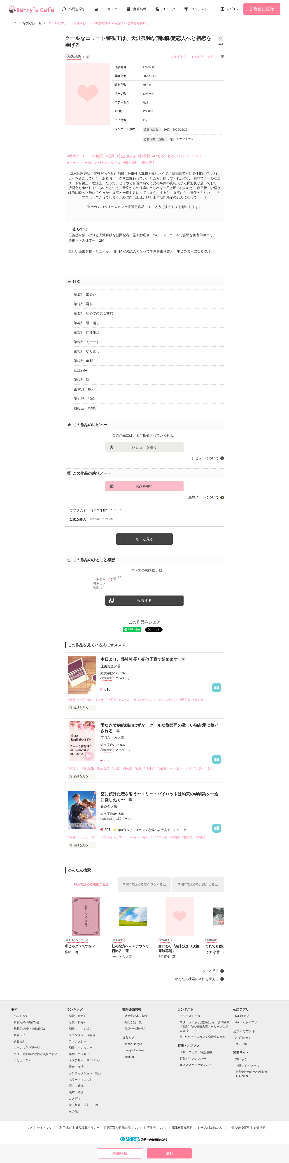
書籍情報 (140, 9)
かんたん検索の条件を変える (197, 979)
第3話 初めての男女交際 (93, 313)
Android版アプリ (246, 1022)
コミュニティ (22, 1060)
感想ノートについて (203, 497)
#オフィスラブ (97, 699)
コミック (168, 9)
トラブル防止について (212, 1127)
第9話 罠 (81, 380)
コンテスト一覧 (190, 1016)
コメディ (75, 1098)
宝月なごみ (108, 738)
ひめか (75, 519)
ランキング (109, 9)
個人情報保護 (240, 1127)
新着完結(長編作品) (26, 1022)
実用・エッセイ (79, 1054)
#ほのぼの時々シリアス (103, 163)
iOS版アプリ (243, 1016)
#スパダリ (125, 699)
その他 (73, 1111)
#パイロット (159, 837)
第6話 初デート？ (88, 342)
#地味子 (149, 768)
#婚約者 (198, 699)
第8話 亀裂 (83, 361)
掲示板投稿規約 (182, 1127)
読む (169, 1153)
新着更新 (19, 1041)
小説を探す (76, 9)
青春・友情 (76, 1066)
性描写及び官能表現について (123, 1127)
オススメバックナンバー (196, 1065)
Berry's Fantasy (134, 1050)
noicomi (129, 1056)
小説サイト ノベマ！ (249, 1065)
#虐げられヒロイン (114, 837)
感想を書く (144, 486)
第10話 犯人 (84, 389)
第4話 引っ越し (86, 323)
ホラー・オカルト (80, 1079)
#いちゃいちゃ (163, 156)
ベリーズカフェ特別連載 (196, 1052)
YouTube (241, 1044)
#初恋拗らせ (126, 156)
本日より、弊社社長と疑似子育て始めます (139, 659)
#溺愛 (110, 156)
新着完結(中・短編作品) (29, 1028)
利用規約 (65, 1127)
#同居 (112, 699)
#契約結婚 (87, 768)
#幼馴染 (200, 837)
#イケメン (74, 163)
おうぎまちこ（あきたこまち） (193, 56)
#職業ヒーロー (78, 156)
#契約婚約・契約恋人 (139, 163)
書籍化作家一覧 (134, 1028)
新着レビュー (22, 1035)
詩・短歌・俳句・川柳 (83, 1105)
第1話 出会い (85, 294)
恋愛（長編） (77, 1022)
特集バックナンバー (193, 1058)
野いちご (241, 1059)
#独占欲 (162, 768)
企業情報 (260, 1127)
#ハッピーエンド (189, 156)
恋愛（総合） (77, 1016)
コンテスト (199, 9)
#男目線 (185, 699)
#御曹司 (98, 156)
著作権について (157, 1127)
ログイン (232, 9)
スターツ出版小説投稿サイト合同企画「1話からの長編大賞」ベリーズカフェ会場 (205, 1026)
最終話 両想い (86, 408)
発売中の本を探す (136, 1016)
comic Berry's (133, 1044)
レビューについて (205, 458)
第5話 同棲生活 (86, 332)
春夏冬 (105, 806)
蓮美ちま (107, 666)
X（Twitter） (243, 1037)
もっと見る (144, 539)
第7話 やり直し (86, 351)
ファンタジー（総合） (83, 1035)
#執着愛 (144, 156)
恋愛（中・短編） (80, 1028)
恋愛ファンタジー (80, 1047)
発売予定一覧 (133, 1022)
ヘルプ (27, 1127)
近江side (80, 370)
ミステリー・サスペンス (85, 1060)
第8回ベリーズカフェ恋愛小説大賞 (202, 1037)
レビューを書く (144, 447)
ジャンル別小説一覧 (27, 1047)
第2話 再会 (83, 304)
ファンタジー (77, 1041)
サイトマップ (46, 1127)
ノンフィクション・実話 (85, 1073)
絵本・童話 (76, 1092)
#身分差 (126, 768)
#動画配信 (103, 768)
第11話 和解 (84, 399)
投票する (144, 601)
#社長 (81, 699)
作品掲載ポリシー (87, 1127)
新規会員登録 (261, 9)
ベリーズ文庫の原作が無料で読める (37, 1054)
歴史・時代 (76, 1086)
